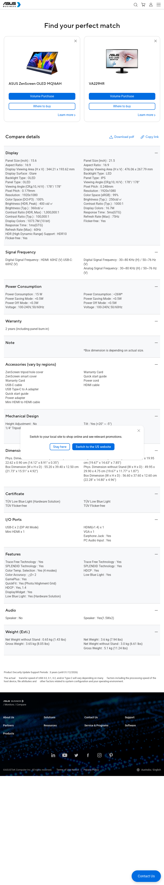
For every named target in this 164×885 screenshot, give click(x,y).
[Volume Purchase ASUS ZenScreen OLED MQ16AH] (42, 96)
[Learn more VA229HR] (146, 115)
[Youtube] (65, 864)
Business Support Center (138, 720)
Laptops (7, 773)
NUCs (6, 784)
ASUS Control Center (136, 741)
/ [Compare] (42, 701)
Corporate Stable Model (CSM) (100, 752)
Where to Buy (10, 758)
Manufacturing (52, 749)
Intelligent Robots (12, 836)
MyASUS (129, 735)
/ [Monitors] (30, 701)
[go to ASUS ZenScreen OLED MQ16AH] (42, 62)
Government (50, 776)
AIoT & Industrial (12, 819)
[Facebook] (88, 864)
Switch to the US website (93, 447)
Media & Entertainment (56, 764)
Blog (46, 802)
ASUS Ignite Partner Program (18, 747)
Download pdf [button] (121, 137)
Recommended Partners (16, 752)
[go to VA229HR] (122, 62)
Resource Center (53, 790)
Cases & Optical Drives (15, 830)
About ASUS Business (15, 720)
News (47, 808)
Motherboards (10, 807)
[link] (42, 106)
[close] (138, 430)
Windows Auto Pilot (135, 752)
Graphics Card (11, 813)
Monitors (8, 790)
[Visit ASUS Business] (14, 702)
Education (49, 732)
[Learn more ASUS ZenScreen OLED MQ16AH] (66, 115)
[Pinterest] (111, 864)
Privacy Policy (91, 878)
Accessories (10, 842)
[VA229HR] (122, 82)
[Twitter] (76, 864)
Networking (9, 825)
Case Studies (51, 796)
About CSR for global (14, 726)
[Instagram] (99, 864)
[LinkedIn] (53, 864)
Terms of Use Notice (67, 878)
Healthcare (50, 744)
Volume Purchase (94, 720)
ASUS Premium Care (95, 747)
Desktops (8, 779)
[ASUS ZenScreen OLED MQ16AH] (42, 82)
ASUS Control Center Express (140, 747)
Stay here (59, 447)
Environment (10, 732)
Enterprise (49, 726)
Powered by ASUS (94, 758)
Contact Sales (92, 726)
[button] (135, 4)
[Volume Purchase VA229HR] (122, 96)
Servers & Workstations (16, 802)
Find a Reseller (92, 732)
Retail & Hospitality (54, 738)
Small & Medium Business (58, 720)
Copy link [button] (149, 137)
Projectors (8, 796)
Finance (48, 770)
